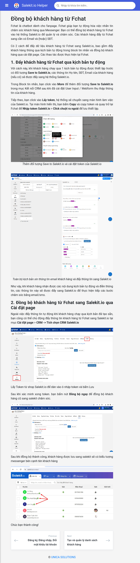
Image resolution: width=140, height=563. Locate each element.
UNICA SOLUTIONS (63, 557)
